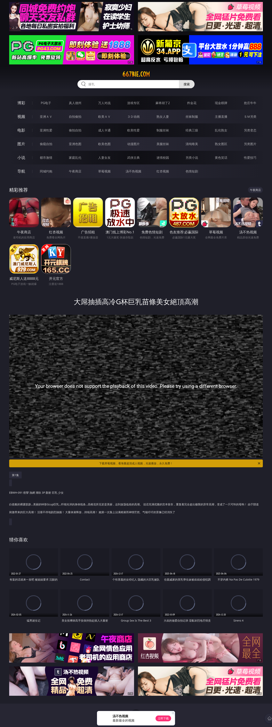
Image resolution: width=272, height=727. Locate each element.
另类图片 (250, 144)
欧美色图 (104, 144)
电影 (21, 130)
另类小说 (192, 157)
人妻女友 (104, 157)
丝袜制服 (192, 116)
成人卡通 (104, 130)
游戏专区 (133, 103)
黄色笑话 (221, 157)
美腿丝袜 (162, 144)
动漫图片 (133, 144)
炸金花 (191, 103)
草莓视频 (104, 171)
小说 (21, 157)
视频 (21, 116)
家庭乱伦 (75, 157)
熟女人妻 (162, 116)
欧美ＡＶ (104, 116)
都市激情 (46, 157)
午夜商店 (75, 171)
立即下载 (163, 718)
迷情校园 (162, 157)
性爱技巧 (250, 157)
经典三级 (192, 130)
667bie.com (136, 74)
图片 (21, 143)
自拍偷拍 (75, 116)
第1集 (15, 475)
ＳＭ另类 (250, 116)
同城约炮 (46, 171)
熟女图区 (221, 144)
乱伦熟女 (221, 130)
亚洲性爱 (46, 130)
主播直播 (221, 116)
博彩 (21, 102)
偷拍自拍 (75, 130)
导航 (21, 171)
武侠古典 (133, 157)
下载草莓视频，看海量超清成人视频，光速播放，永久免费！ (180, 463)
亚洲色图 (75, 144)
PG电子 (46, 103)
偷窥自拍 (46, 144)
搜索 (187, 84)
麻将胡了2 (163, 103)
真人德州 (75, 103)
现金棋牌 (221, 103)
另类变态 (250, 130)
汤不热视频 (133, 171)
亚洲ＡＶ (46, 116)
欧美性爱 (133, 130)
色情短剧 (192, 171)
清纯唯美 (192, 144)
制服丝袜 (162, 130)
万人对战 (104, 103)
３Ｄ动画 (133, 116)
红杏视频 (162, 171)
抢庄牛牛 (250, 103)
